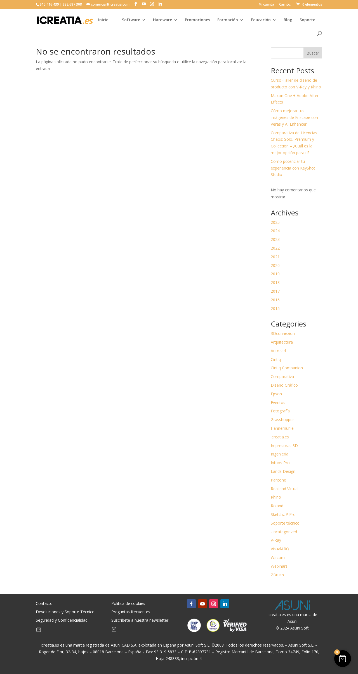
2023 (275, 239)
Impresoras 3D (284, 445)
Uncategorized (284, 531)
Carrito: (285, 5)
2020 (275, 265)
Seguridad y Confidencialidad (62, 620)
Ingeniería (279, 454)
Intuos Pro (280, 462)
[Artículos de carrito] (38, 631)
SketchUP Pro (283, 514)
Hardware (162, 20)
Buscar (313, 53)
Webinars (279, 566)
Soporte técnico (285, 523)
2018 (275, 282)
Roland (277, 505)
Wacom (278, 557)
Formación (227, 20)
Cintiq (276, 359)
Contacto (44, 604)
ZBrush (277, 574)
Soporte (307, 20)
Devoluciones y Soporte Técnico (65, 612)
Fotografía (280, 411)
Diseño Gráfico (284, 385)
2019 (275, 273)
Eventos (278, 402)
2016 (275, 299)
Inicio (103, 20)
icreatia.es (280, 437)
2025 (275, 222)
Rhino (276, 497)
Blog (288, 20)
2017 (275, 291)
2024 (275, 230)
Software (131, 20)
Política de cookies (128, 604)
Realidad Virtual (284, 488)
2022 (275, 248)
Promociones (197, 20)
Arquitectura (282, 342)
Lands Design (283, 471)
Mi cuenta (266, 5)
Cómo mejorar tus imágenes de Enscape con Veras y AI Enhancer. (294, 117)
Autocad (278, 350)
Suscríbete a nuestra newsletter (139, 620)
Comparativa (282, 376)
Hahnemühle (282, 428)
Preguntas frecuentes (130, 612)
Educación (261, 20)
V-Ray (276, 540)
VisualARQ (280, 548)
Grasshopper (282, 419)
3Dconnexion (283, 333)
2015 (275, 308)
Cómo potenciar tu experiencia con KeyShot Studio (293, 168)
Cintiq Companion (287, 367)
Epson (276, 393)
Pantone (278, 480)
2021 (275, 256)
